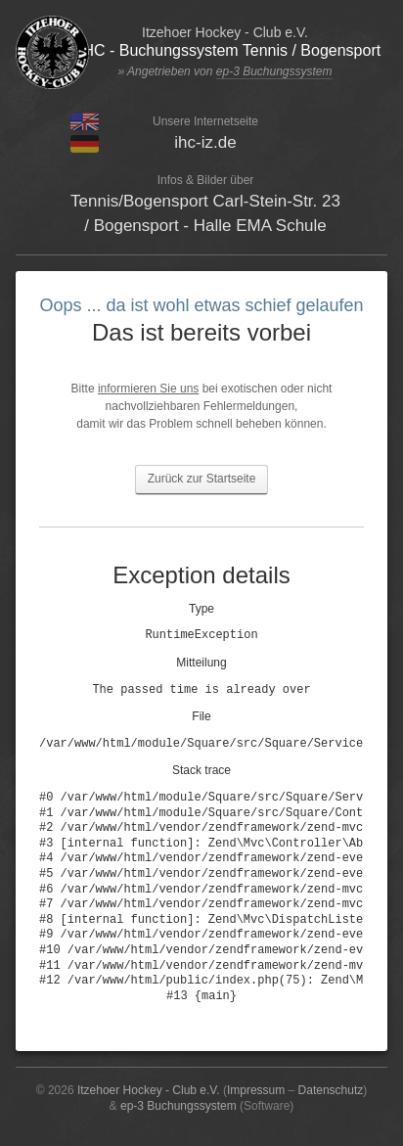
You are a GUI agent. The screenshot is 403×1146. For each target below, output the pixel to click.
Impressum (256, 1090)
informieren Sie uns (148, 388)
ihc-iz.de (205, 142)
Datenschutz (331, 1090)
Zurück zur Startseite (202, 478)
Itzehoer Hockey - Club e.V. (148, 1090)
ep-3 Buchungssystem (274, 71)
